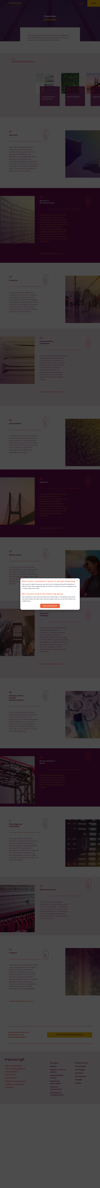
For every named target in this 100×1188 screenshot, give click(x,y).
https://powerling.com (50, 606)
